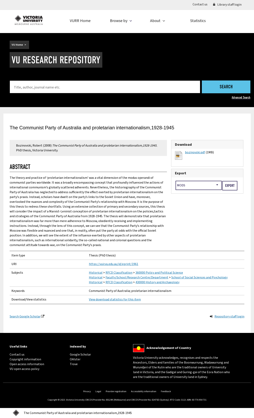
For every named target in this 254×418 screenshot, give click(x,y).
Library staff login (227, 4)
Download (183, 144)
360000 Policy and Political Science (159, 272)
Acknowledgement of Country (168, 348)
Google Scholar (80, 354)
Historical (96, 272)
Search (226, 87)
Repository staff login (229, 316)
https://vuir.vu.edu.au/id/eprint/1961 (113, 264)
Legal (98, 391)
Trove (74, 364)
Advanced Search (241, 97)
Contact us (201, 4)
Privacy (87, 391)
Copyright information (25, 359)
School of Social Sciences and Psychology (199, 277)
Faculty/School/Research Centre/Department (137, 277)
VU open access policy (24, 369)
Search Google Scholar (25, 316)
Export (180, 173)
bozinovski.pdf (195, 152)
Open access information (27, 364)
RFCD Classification (119, 272)
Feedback (166, 391)
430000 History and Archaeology (157, 282)
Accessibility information (143, 391)
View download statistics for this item (115, 299)
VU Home (17, 45)
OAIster (75, 359)
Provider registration (116, 391)
